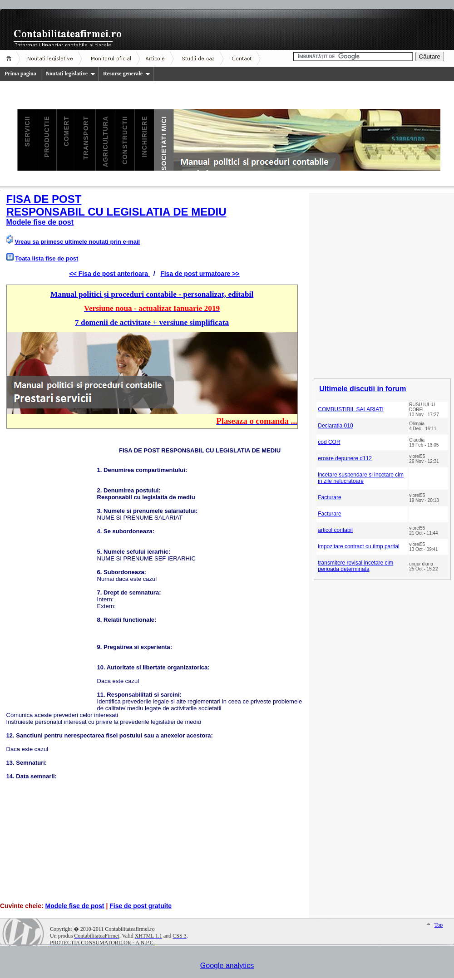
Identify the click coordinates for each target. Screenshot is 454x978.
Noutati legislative (70, 73)
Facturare (329, 497)
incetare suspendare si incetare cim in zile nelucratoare (361, 478)
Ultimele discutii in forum (362, 389)
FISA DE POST (44, 199)
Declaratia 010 (335, 426)
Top (438, 925)
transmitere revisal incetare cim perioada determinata (355, 566)
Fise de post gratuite (140, 905)
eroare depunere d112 (345, 458)
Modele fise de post (74, 905)
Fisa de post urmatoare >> (199, 273)
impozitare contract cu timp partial (358, 546)
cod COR (329, 442)
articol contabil (335, 530)
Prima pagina (20, 73)
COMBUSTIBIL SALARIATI (351, 409)
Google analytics (227, 965)
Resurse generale (126, 73)
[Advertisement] (51, 573)
